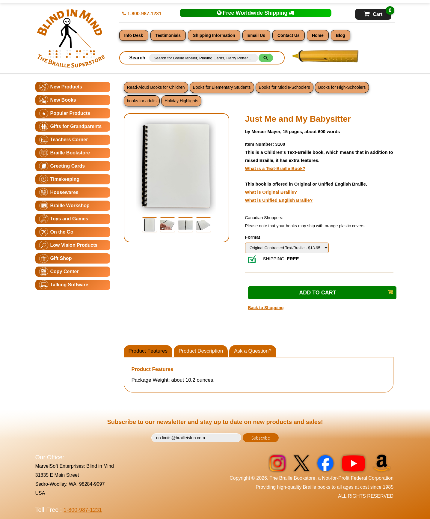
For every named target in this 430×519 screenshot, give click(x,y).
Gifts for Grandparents (76, 126)
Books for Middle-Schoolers (284, 87)
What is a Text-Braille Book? (275, 168)
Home (318, 35)
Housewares (64, 192)
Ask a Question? (252, 351)
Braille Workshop (70, 205)
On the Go (61, 231)
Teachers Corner (69, 139)
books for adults (142, 100)
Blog (340, 35)
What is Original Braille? (271, 192)
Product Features (148, 351)
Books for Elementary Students (222, 87)
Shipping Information (214, 35)
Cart (377, 13)
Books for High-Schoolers (342, 87)
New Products (66, 86)
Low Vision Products (74, 245)
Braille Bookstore (70, 152)
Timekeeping (65, 179)
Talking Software (69, 284)
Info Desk (133, 35)
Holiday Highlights (181, 100)
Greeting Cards (67, 166)
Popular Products (70, 113)
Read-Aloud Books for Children (156, 87)
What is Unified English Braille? (279, 200)
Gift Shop (61, 258)
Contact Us (288, 35)
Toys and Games (69, 218)
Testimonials (168, 35)
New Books (63, 100)
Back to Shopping (266, 307)
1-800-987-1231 (142, 13)
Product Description (201, 351)
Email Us (256, 35)
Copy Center (64, 271)
